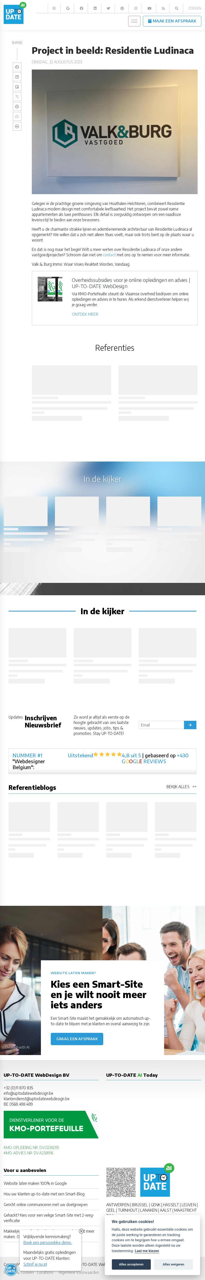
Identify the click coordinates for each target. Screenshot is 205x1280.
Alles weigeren (173, 1264)
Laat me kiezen (147, 1251)
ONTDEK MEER (85, 314)
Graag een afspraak (77, 1039)
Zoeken (194, 8)
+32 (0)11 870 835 (18, 1087)
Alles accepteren (131, 1264)
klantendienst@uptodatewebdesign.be (36, 1098)
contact (109, 254)
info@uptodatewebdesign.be (28, 1093)
